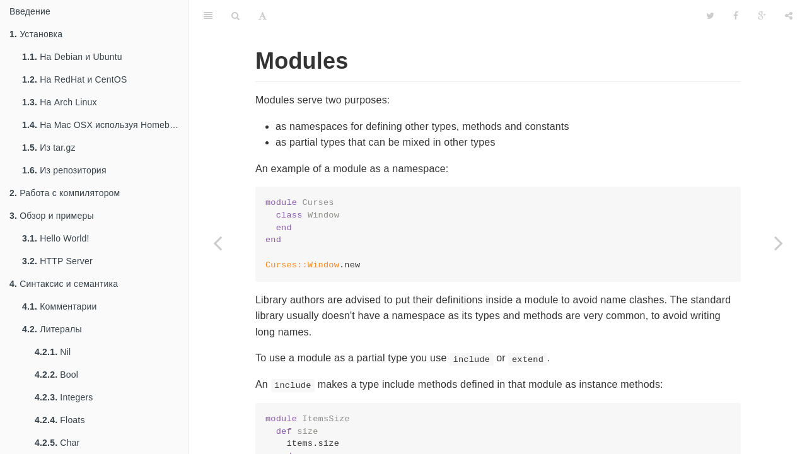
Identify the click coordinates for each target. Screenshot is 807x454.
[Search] (235, 16)
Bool (56, 375)
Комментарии (59, 306)
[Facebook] (736, 16)
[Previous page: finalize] (217, 243)
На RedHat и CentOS (74, 79)
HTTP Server (57, 261)
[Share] (788, 16)
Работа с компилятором (64, 193)
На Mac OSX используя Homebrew (103, 125)
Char (57, 443)
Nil (53, 352)
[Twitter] (710, 16)
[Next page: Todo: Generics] (778, 243)
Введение (29, 11)
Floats (60, 420)
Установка (35, 34)
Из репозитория (64, 170)
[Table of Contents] (208, 16)
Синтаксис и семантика (63, 284)
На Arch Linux (59, 102)
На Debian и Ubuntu (72, 57)
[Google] (761, 16)
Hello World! (56, 238)
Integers (64, 397)
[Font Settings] (262, 16)
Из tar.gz (49, 148)
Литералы (52, 329)
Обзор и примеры (51, 216)
